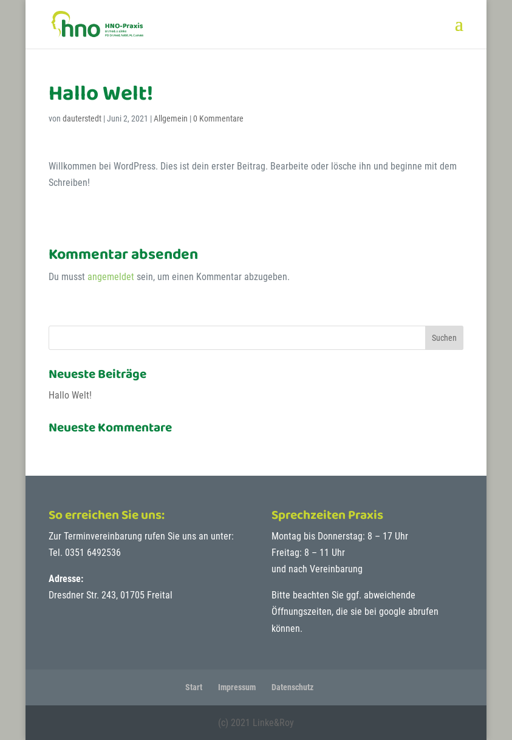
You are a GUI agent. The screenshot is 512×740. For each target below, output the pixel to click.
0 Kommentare (218, 118)
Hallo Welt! (70, 395)
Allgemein (171, 118)
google (392, 611)
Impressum (237, 687)
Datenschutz (292, 687)
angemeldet (110, 277)
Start (193, 687)
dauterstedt (82, 118)
